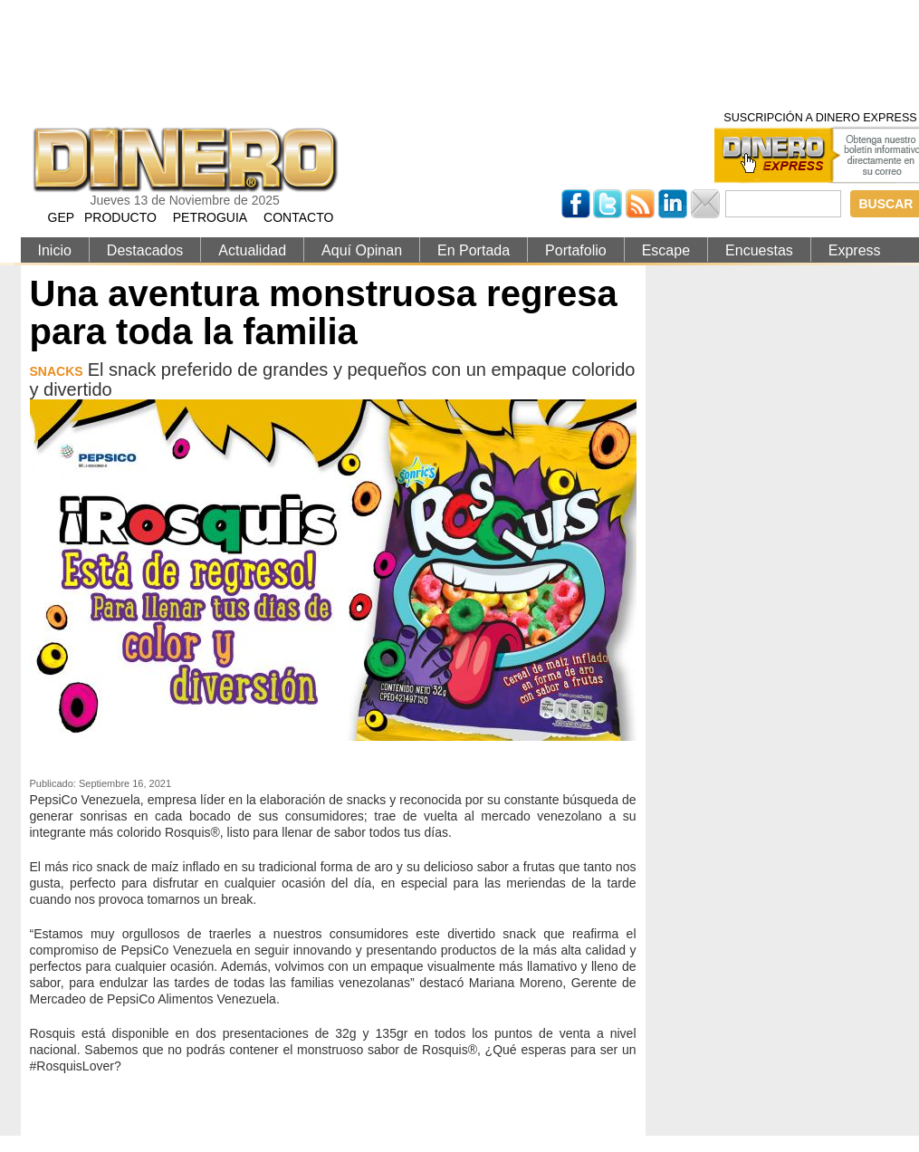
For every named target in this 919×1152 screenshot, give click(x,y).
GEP (61, 217)
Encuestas (759, 250)
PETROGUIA (210, 217)
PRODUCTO (120, 217)
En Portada (473, 250)
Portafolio (576, 250)
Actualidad (252, 250)
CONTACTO (298, 217)
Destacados (145, 250)
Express (854, 250)
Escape (666, 250)
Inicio (55, 250)
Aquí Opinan (361, 250)
